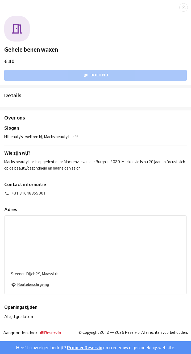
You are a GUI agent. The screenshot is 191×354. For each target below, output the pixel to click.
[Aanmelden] (183, 7)
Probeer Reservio (84, 347)
